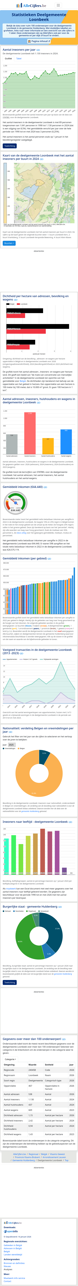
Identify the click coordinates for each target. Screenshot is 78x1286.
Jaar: (5, 744)
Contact (7, 1281)
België (23, 381)
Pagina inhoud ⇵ (39, 41)
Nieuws (7, 1266)
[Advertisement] (39, 273)
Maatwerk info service (14, 1278)
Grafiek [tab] (8, 58)
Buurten (8, 243)
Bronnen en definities (14, 1263)
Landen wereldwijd (13, 1254)
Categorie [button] (9, 1059)
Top (66, 1160)
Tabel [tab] (18, 58)
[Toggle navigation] (58, 5)
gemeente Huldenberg (30, 811)
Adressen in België (13, 1248)
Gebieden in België (13, 1245)
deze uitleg (21, 533)
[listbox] (12, 745)
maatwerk (11, 888)
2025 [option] (11, 744)
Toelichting (9, 145)
